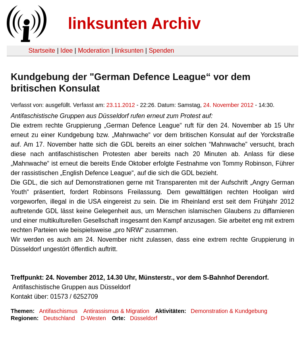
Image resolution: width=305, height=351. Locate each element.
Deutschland (59, 318)
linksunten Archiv (134, 23)
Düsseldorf (143, 318)
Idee (66, 50)
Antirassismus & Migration (116, 311)
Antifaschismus (58, 311)
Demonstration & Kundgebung (229, 311)
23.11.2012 (120, 105)
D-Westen (93, 318)
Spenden (161, 50)
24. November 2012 (228, 105)
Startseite (41, 50)
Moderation (94, 50)
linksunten (129, 50)
